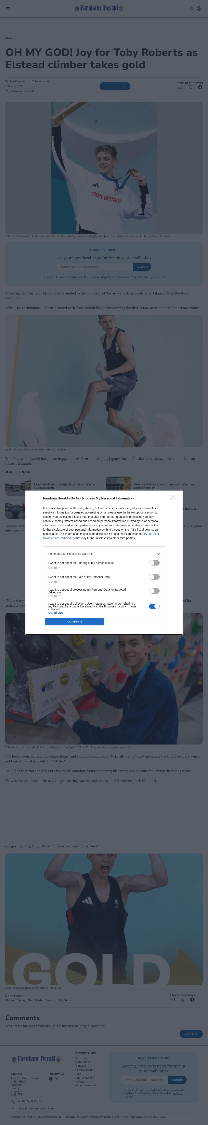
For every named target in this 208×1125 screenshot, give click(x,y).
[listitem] (104, 554)
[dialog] (104, 562)
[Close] (174, 499)
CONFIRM (74, 621)
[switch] (154, 563)
